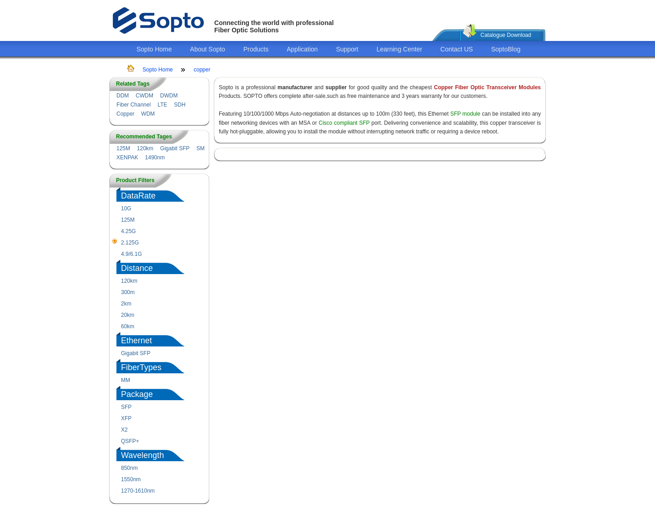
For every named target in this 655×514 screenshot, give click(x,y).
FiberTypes (141, 367)
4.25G (128, 231)
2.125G (130, 242)
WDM (148, 114)
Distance (137, 268)
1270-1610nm (138, 491)
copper (202, 69)
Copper (125, 114)
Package (137, 394)
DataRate (138, 195)
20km (127, 315)
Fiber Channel (133, 105)
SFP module (465, 114)
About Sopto (207, 49)
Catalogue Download (505, 35)
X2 (124, 430)
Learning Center (399, 49)
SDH (180, 105)
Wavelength (142, 455)
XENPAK (127, 157)
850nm (129, 468)
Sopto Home (154, 49)
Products (255, 49)
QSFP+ (130, 441)
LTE (162, 105)
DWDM (169, 95)
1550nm (131, 479)
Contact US (456, 49)
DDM (122, 95)
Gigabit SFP (175, 148)
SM (200, 148)
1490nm (155, 157)
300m (128, 292)
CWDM (144, 95)
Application (302, 49)
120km (145, 148)
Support (347, 49)
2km (126, 303)
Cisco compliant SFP (344, 123)
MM (125, 380)
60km (127, 326)
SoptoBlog (506, 49)
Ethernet (136, 340)
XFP (126, 418)
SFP (126, 407)
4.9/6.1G (131, 254)
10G (126, 208)
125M (123, 148)
